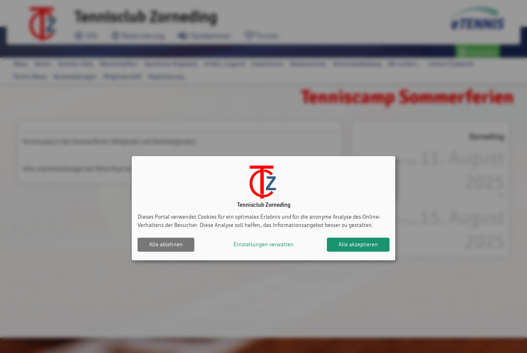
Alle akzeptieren (358, 244)
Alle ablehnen (166, 244)
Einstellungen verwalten (263, 244)
